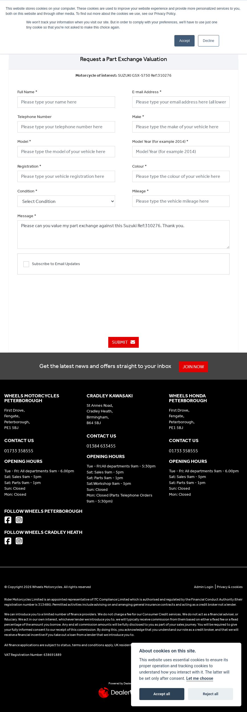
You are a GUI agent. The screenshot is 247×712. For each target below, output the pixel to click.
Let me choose (199, 678)
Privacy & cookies (230, 587)
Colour (139, 166)
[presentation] (123, 303)
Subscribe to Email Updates (51, 264)
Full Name (27, 91)
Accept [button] (184, 41)
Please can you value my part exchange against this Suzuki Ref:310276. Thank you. (123, 234)
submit (123, 342)
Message (26, 215)
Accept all (162, 694)
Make (138, 116)
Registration (29, 166)
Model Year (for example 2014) (160, 141)
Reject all (210, 694)
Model (24, 141)
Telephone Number (34, 116)
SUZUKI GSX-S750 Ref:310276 (123, 75)
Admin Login (203, 587)
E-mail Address (147, 91)
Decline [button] (208, 41)
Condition (27, 191)
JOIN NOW (193, 366)
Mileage (140, 191)
